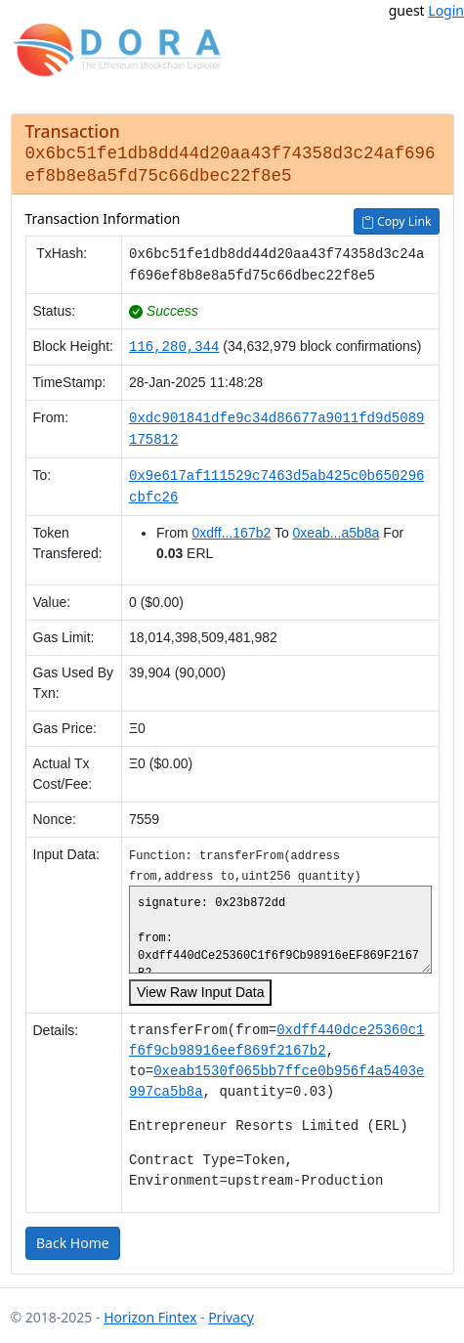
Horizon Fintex (150, 1313)
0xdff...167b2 (232, 529)
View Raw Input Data (200, 988)
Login (446, 10)
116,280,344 (174, 342)
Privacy (231, 1313)
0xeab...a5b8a (336, 529)
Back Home (72, 1239)
